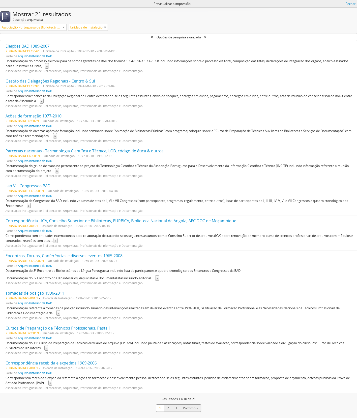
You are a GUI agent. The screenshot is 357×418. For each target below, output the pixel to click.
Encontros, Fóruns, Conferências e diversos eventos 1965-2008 (63, 255)
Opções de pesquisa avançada (179, 37)
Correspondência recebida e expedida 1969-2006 (51, 363)
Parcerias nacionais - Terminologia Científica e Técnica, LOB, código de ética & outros (84, 151)
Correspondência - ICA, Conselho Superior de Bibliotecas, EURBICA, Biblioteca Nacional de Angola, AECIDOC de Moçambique (120, 220)
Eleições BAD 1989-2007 (27, 46)
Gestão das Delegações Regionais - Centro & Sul (50, 81)
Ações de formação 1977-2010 (33, 116)
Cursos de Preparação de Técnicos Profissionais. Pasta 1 (58, 328)
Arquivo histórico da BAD (35, 56)
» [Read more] (47, 66)
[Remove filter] (64, 27)
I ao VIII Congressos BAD (28, 186)
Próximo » (190, 408)
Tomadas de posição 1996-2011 (34, 293)
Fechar (351, 3)
